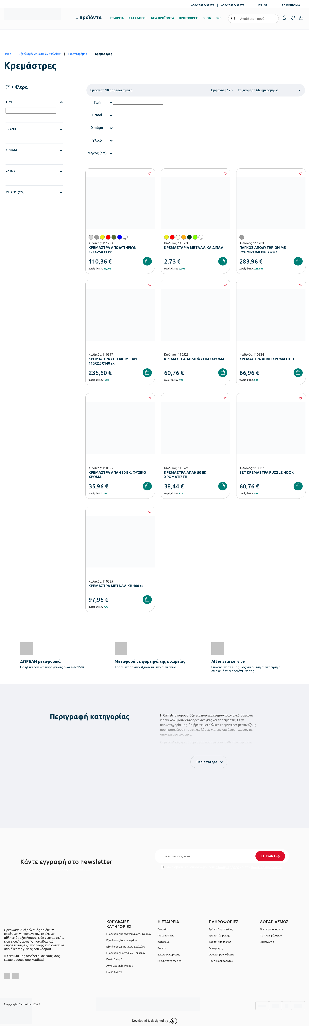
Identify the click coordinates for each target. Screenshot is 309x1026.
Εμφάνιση (218, 90)
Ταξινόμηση (246, 90)
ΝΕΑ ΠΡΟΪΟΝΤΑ (162, 18)
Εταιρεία (162, 929)
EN (260, 5)
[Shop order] (278, 90)
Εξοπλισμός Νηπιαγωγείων (121, 940)
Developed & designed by (154, 1021)
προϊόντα (90, 17)
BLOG (207, 18)
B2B (218, 18)
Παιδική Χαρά (114, 959)
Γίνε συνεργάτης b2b (169, 960)
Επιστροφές (216, 948)
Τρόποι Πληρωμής (219, 935)
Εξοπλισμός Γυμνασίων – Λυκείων (125, 952)
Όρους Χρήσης (227, 867)
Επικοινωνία (267, 941)
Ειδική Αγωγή (114, 972)
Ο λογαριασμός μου (271, 929)
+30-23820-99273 (202, 5)
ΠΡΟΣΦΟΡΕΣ (188, 18)
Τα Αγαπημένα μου (271, 935)
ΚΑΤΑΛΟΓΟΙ (137, 18)
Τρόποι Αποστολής (220, 941)
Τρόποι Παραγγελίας (221, 929)
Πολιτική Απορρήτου (267, 867)
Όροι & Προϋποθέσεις (221, 954)
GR (265, 5)
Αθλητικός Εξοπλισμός (119, 965)
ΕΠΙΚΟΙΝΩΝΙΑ (291, 5)
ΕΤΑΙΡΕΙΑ (117, 18)
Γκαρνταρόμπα (77, 53)
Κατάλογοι (164, 941)
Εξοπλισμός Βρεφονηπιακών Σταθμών (128, 933)
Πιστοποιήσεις (166, 935)
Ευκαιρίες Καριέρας (169, 954)
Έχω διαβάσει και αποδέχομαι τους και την (222, 867)
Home (7, 53)
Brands (162, 948)
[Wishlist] (150, 174)
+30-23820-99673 (232, 5)
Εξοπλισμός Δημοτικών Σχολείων (39, 53)
